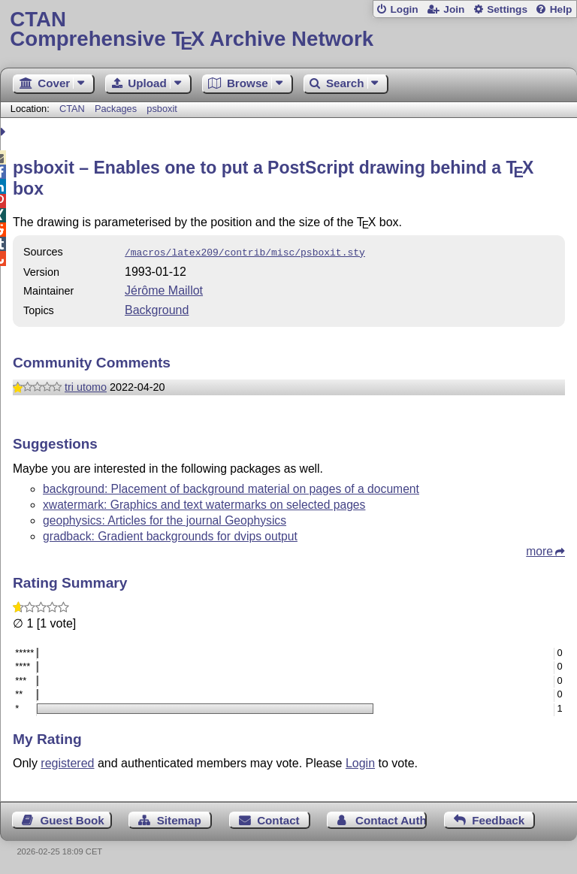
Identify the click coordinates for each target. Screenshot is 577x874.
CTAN (72, 108)
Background (157, 308)
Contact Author (391, 818)
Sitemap (179, 818)
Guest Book (72, 818)
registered (67, 761)
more (539, 549)
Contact (278, 818)
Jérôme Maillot (164, 289)
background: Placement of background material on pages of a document (231, 487)
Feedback (498, 818)
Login (404, 9)
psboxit (162, 108)
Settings (507, 9)
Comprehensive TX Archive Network (288, 30)
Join (453, 9)
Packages (117, 108)
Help (561, 9)
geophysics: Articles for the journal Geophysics (164, 519)
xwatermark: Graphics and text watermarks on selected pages (204, 503)
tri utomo (86, 386)
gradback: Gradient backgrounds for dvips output (170, 534)
